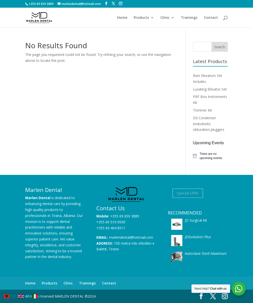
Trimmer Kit (202, 110)
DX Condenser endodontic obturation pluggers (208, 124)
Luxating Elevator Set (210, 89)
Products (141, 18)
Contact (211, 18)
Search (219, 47)
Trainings (189, 18)
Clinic (164, 18)
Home (122, 18)
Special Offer (187, 193)
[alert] (210, 156)
